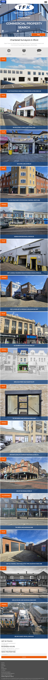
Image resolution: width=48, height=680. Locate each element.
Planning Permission (6, 675)
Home (2, 662)
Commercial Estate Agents (7, 673)
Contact (39, 54)
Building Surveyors (5, 672)
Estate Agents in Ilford (7, 676)
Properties (3, 668)
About (24, 54)
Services (8, 54)
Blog (2, 667)
